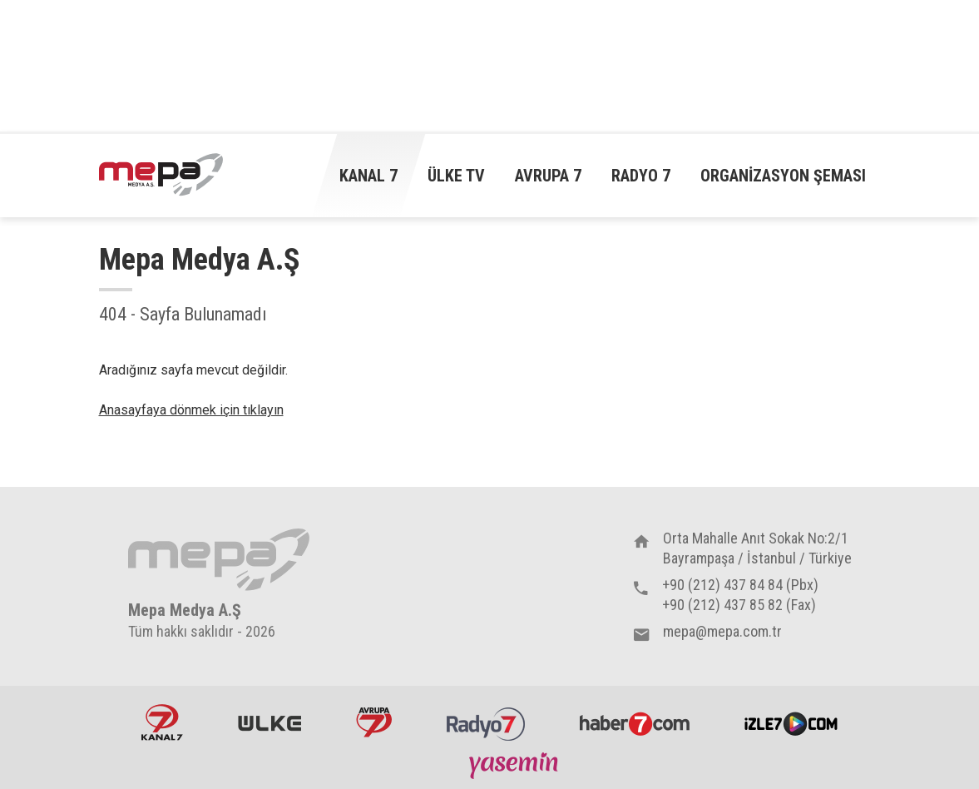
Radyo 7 (640, 176)
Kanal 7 (368, 176)
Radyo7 (486, 722)
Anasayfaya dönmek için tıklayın (191, 410)
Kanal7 (162, 722)
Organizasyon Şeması (783, 176)
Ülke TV (456, 176)
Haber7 (635, 722)
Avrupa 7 (548, 176)
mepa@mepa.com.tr (722, 631)
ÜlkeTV (269, 722)
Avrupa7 (374, 722)
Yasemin (515, 765)
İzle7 (791, 722)
